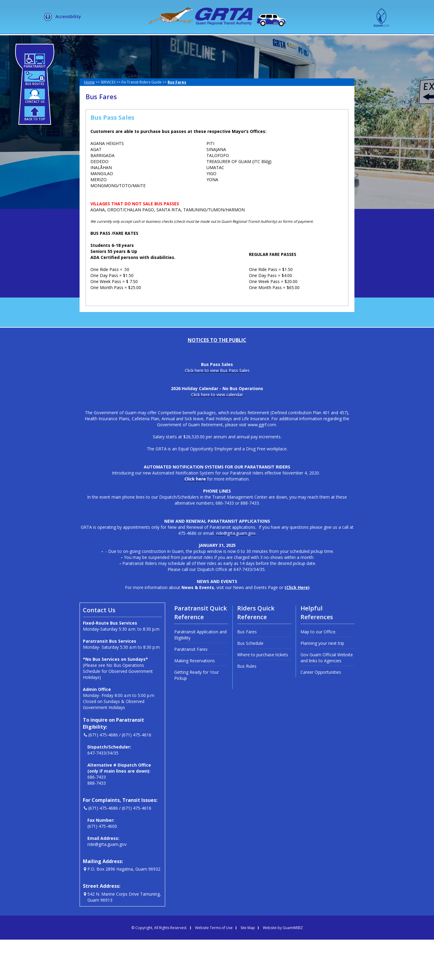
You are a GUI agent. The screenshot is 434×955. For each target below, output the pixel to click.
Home (89, 97)
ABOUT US (153, 41)
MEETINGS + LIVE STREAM (289, 41)
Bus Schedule (250, 658)
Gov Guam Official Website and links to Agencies (326, 673)
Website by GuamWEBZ (283, 943)
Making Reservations (194, 676)
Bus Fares (247, 647)
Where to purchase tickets (262, 670)
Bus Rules (246, 681)
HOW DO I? (231, 41)
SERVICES (191, 41)
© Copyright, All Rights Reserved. (159, 943)
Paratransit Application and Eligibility (200, 650)
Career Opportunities (320, 687)
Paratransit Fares (191, 664)
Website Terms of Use (214, 943)
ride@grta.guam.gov (107, 859)
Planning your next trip (322, 658)
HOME (122, 41)
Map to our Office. (318, 647)
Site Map (248, 943)
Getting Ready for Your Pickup (196, 690)
